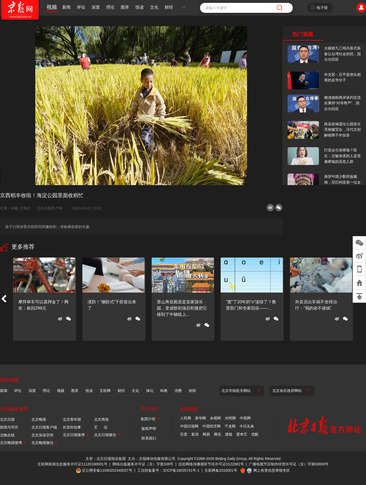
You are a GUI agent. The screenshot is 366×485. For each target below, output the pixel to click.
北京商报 (101, 419)
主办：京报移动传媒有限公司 (151, 459)
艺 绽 (100, 427)
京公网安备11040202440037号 (107, 470)
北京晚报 (38, 419)
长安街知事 (72, 427)
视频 (52, 7)
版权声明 (148, 428)
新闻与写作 (9, 427)
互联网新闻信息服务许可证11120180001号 (72, 464)
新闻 (66, 7)
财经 (169, 7)
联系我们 (148, 438)
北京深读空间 (42, 435)
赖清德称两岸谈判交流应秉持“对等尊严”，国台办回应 (342, 103)
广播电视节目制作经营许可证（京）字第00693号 (289, 464)
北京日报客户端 (49, 208)
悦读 (139, 7)
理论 (110, 7)
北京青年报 (72, 419)
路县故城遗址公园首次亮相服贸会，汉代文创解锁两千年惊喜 (342, 129)
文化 (154, 7)
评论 (81, 7)
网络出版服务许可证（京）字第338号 (142, 464)
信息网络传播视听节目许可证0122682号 (211, 464)
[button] (3, 299)
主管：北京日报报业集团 (105, 459)
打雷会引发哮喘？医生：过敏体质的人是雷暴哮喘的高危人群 (342, 155)
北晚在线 (7, 435)
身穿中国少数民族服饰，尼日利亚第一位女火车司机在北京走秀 (342, 182)
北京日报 (7, 419)
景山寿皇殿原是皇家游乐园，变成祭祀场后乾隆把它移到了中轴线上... (182, 308)
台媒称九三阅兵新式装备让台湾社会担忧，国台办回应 (342, 53)
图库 (125, 7)
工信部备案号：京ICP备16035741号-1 (168, 470)
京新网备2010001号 (220, 470)
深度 (96, 7)
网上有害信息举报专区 (271, 470)
